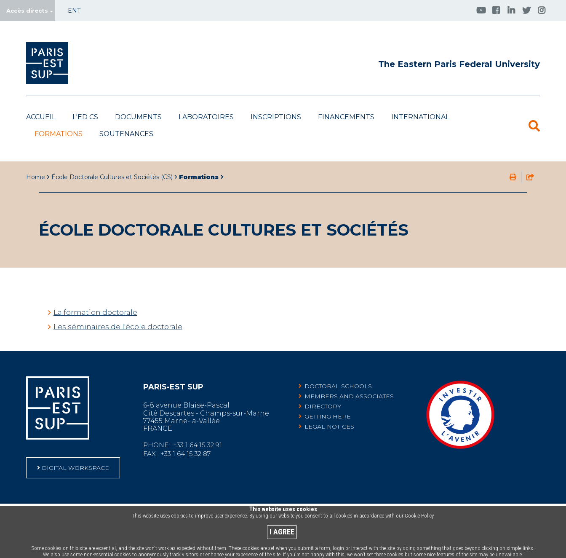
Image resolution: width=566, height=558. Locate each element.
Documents (138, 117)
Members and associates (349, 383)
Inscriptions (276, 117)
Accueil (41, 117)
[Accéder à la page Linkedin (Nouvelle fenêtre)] (511, 10)
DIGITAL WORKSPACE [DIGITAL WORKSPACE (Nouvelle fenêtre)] (75, 455)
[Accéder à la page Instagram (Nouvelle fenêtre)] (541, 10)
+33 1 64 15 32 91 (197, 432)
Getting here (327, 404)
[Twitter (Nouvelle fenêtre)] (526, 10)
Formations (59, 134)
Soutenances (126, 134)
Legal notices (329, 414)
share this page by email (530, 164)
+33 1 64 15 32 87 (185, 441)
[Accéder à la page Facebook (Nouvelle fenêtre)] (496, 10)
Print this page (513, 164)
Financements (346, 117)
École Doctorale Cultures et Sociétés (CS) (112, 164)
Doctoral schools (338, 373)
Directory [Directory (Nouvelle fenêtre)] (322, 393)
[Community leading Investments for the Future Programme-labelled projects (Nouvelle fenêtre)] (460, 434)
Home (35, 164)
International (420, 117)
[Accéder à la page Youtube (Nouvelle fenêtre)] (481, 10)
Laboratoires (206, 117)
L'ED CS (85, 117)
